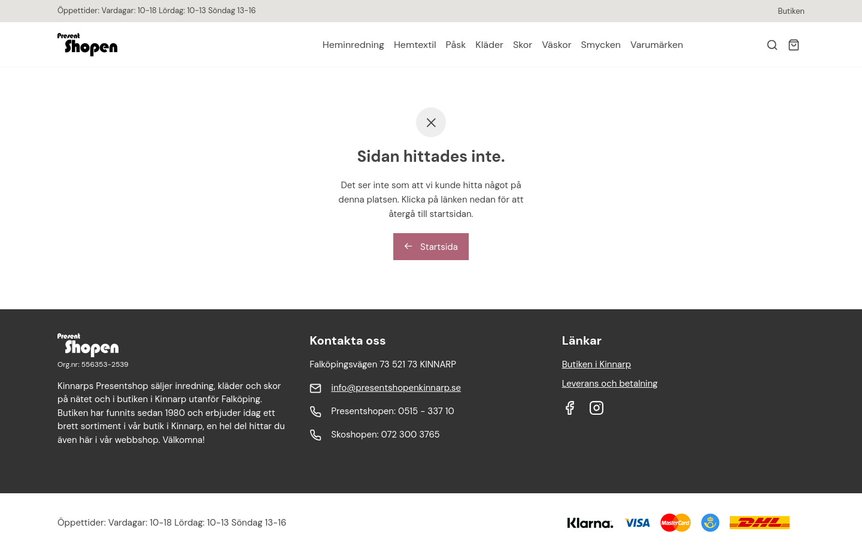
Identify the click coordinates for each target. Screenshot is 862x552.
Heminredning (353, 44)
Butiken (791, 11)
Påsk (456, 44)
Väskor (556, 44)
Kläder (489, 44)
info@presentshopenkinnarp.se (396, 388)
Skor (522, 44)
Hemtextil (415, 44)
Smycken (601, 44)
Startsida (431, 247)
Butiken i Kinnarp (597, 364)
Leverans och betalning (610, 384)
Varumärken (656, 44)
